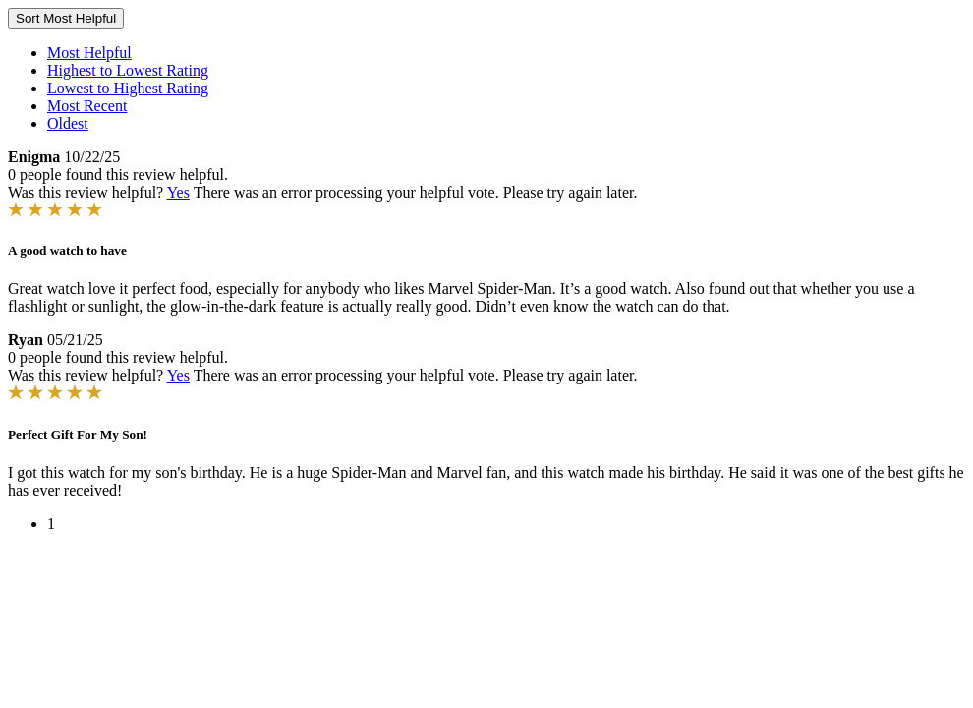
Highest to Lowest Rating (127, 70)
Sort (66, 18)
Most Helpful (89, 52)
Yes (178, 192)
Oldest (67, 123)
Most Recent (87, 105)
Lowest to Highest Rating (127, 88)
